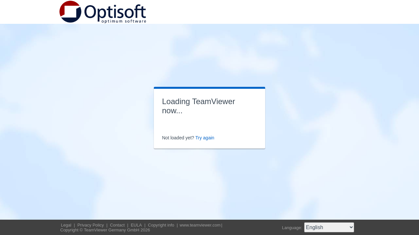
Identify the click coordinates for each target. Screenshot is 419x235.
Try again (204, 137)
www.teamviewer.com (200, 225)
